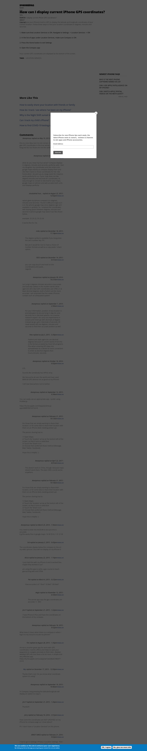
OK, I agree (106, 747)
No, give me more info (122, 747)
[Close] (96, 113)
